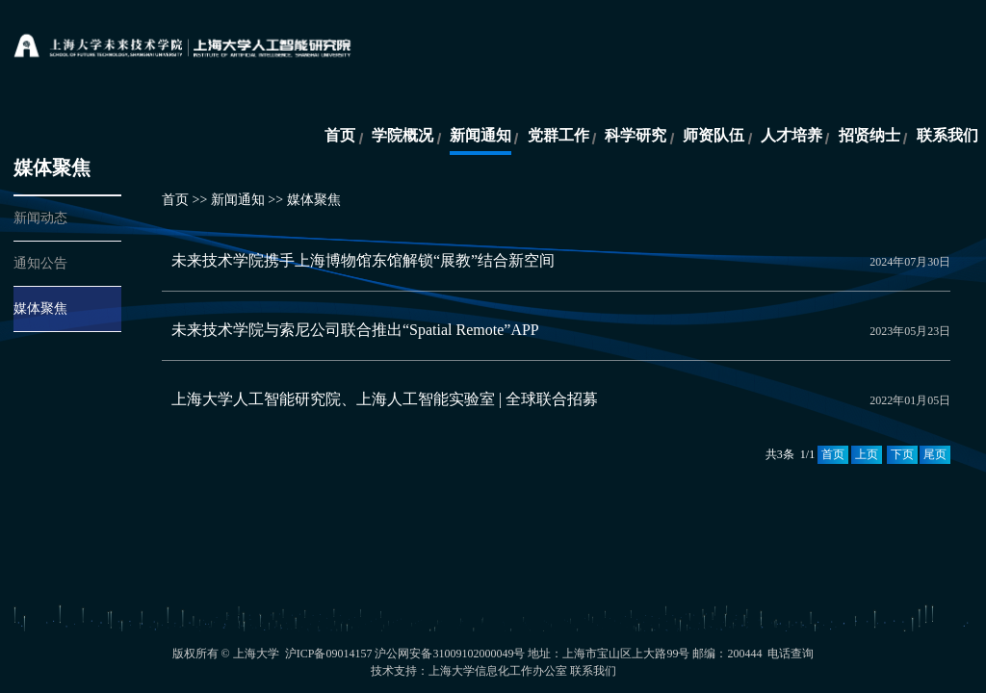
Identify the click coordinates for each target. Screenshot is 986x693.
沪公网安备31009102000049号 (450, 653)
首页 (339, 135)
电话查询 (790, 653)
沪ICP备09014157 (330, 653)
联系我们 (947, 135)
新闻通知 (480, 135)
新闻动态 (40, 218)
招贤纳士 (869, 135)
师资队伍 (713, 135)
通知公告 (40, 263)
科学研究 (635, 135)
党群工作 (558, 135)
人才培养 (791, 135)
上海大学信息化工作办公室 (497, 671)
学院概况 (402, 135)
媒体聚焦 (40, 308)
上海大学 (256, 653)
